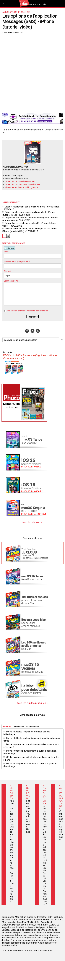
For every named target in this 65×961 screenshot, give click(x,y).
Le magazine (44, 810)
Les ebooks (45, 819)
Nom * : (7, 252)
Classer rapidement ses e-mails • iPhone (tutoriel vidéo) (31, 206)
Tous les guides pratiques (12, 822)
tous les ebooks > (33, 522)
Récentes (7, 726)
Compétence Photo (61, 817)
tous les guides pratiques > (32, 703)
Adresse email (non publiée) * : (17, 261)
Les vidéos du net (44, 873)
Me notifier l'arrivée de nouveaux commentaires (27, 311)
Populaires (19, 726)
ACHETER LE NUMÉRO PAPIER (20, 181)
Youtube (28, 816)
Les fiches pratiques (45, 859)
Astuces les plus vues (32, 714)
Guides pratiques (32, 538)
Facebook (28, 803)
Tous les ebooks (12, 839)
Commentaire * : (11, 281)
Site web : (8, 271)
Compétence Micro (61, 833)
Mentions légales (11, 895)
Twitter (28, 809)
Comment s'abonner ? (45, 897)
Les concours (44, 885)
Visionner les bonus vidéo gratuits (21, 187)
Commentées (32, 726)
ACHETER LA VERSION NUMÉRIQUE (22, 184)
